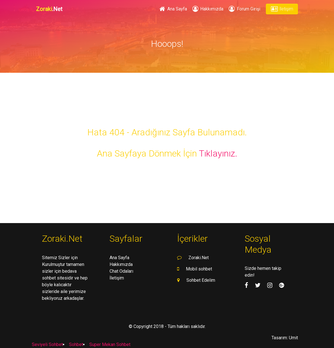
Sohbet (76, 344)
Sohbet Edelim (200, 280)
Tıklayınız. (218, 153)
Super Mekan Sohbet (109, 344)
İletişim (282, 9)
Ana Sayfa (172, 9)
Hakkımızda (207, 9)
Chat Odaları (121, 271)
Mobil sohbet (199, 269)
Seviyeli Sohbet (47, 344)
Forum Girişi (244, 9)
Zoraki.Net (198, 257)
